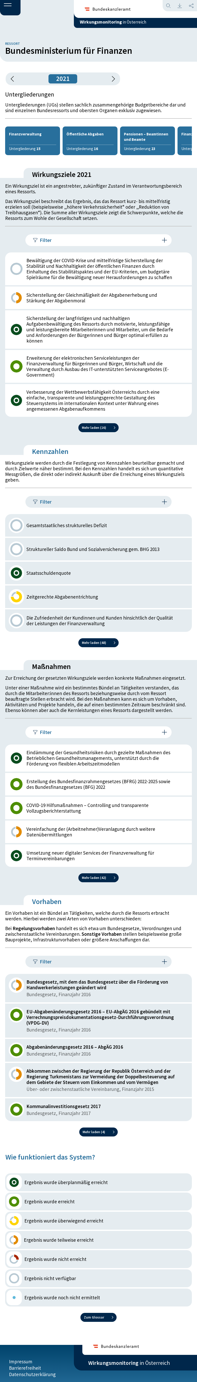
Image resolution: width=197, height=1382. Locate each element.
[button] (10, 8)
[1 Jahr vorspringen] (111, 79)
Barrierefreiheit (25, 1363)
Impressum (20, 1357)
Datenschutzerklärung (32, 1370)
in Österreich (129, 25)
